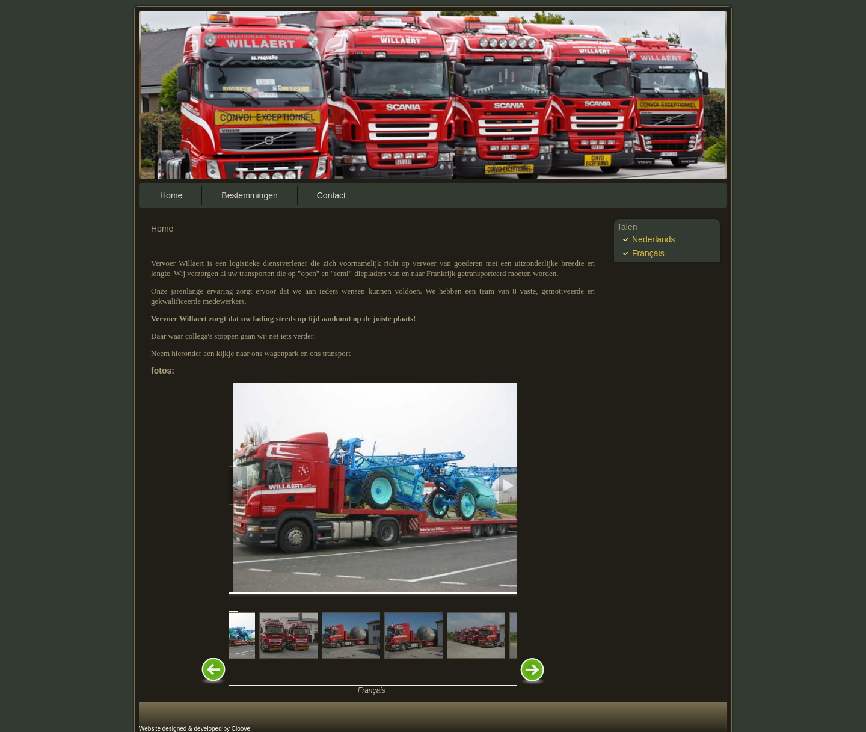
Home (171, 195)
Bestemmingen (249, 195)
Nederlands (653, 239)
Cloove (241, 728)
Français (371, 690)
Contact (331, 195)
